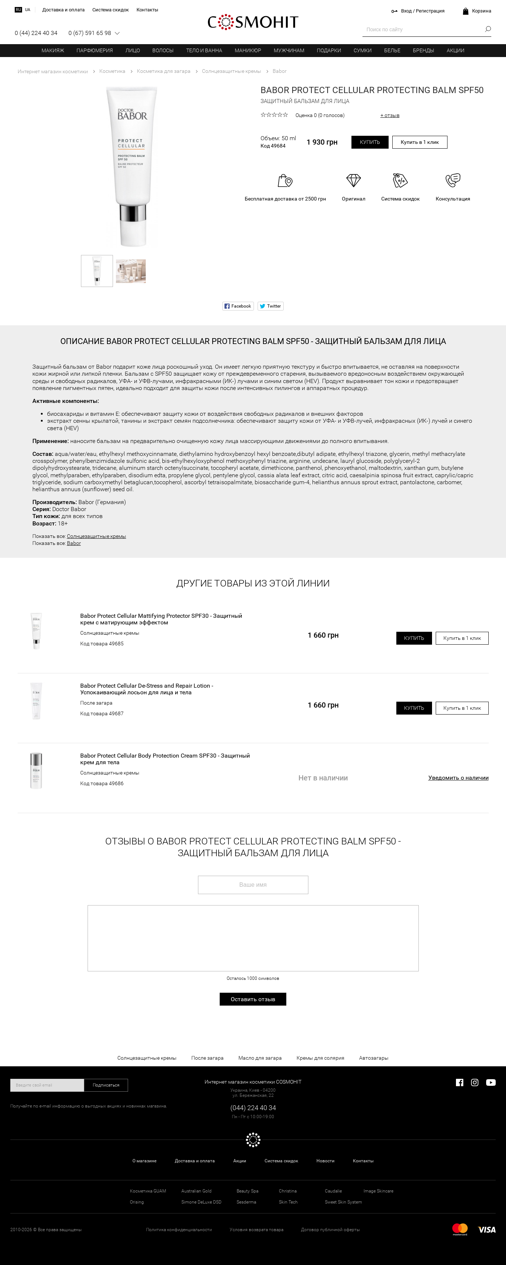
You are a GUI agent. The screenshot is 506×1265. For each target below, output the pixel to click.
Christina (288, 1191)
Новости (325, 1160)
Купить (370, 142)
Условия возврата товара (256, 1229)
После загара (96, 703)
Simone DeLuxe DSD (201, 1202)
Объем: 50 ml (278, 142)
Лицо (132, 50)
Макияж (53, 50)
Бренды (423, 50)
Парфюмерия (95, 50)
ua (27, 9)
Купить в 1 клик (420, 142)
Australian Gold (196, 1191)
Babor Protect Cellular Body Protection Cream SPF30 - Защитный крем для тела (165, 759)
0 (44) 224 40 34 (36, 32)
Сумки (363, 50)
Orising (137, 1202)
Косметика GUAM (148, 1191)
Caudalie (333, 1191)
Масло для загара (260, 1058)
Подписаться (106, 1085)
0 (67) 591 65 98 (89, 32)
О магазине (144, 1160)
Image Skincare (378, 1191)
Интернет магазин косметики (53, 71)
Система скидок (281, 1160)
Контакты (363, 1160)
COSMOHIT (253, 22)
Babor (74, 543)
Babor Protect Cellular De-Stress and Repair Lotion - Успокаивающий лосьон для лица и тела (146, 689)
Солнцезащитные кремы (96, 536)
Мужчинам (289, 50)
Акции (455, 50)
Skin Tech (288, 1202)
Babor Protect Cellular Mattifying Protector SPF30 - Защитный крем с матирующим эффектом (161, 619)
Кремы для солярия (320, 1058)
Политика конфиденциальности (179, 1229)
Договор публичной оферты (330, 1229)
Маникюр (248, 50)
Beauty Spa (247, 1191)
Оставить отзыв (253, 999)
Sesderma (246, 1202)
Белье (392, 50)
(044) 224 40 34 (253, 1108)
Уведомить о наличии (458, 777)
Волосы (163, 50)
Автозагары (374, 1058)
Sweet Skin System (343, 1202)
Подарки (329, 50)
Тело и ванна (204, 50)
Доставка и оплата (195, 1160)
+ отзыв (390, 115)
